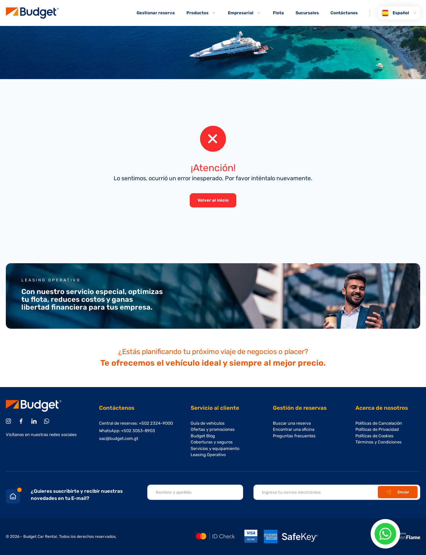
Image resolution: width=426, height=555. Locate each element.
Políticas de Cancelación (378, 423)
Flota (278, 12)
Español (399, 13)
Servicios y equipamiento (215, 448)
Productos (201, 13)
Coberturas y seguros (212, 442)
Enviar (397, 492)
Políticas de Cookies (374, 435)
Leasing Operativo (208, 454)
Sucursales (307, 12)
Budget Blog (203, 435)
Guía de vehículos (208, 423)
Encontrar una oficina (293, 429)
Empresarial (244, 13)
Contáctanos (344, 12)
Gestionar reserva (156, 12)
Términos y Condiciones (378, 442)
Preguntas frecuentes (294, 435)
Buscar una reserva (292, 423)
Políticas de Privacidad (377, 429)
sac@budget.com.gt (118, 438)
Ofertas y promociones (213, 429)
